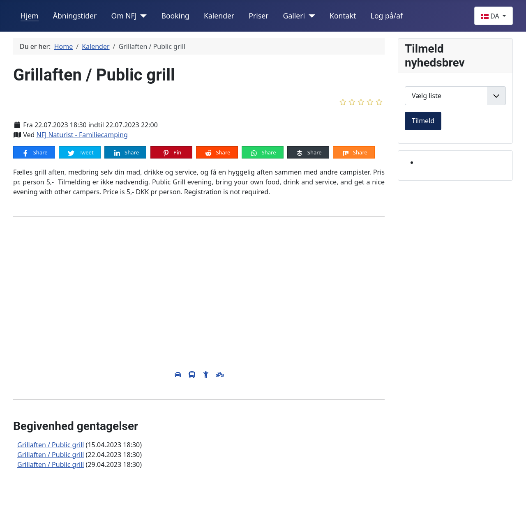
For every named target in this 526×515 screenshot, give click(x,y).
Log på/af (387, 16)
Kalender (219, 16)
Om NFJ (123, 16)
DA (491, 16)
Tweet (80, 152)
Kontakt (343, 16)
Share (34, 152)
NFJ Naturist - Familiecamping (81, 134)
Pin (172, 152)
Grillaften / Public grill (50, 444)
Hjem (30, 16)
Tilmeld (423, 120)
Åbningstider (75, 16)
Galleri (294, 16)
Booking (175, 16)
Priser (258, 16)
